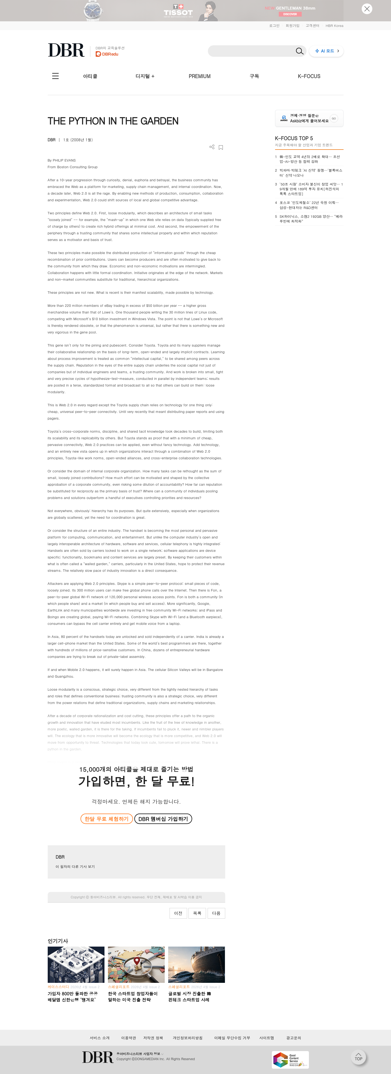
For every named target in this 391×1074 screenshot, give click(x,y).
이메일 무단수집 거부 (232, 1037)
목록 (197, 913)
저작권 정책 (153, 1037)
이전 (178, 913)
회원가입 (293, 25)
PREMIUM (200, 76)
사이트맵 (266, 1037)
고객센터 (313, 25)
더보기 (212, 147)
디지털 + (144, 76)
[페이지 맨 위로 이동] (360, 1059)
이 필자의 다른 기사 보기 (75, 866)
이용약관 (128, 1037)
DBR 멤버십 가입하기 (163, 818)
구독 (254, 76)
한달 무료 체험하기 (106, 818)
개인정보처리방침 (188, 1037)
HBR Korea (335, 25)
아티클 (90, 76)
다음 (216, 913)
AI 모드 (328, 51)
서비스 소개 (100, 1037)
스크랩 (220, 147)
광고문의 (293, 1037)
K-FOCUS (309, 76)
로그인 (274, 25)
